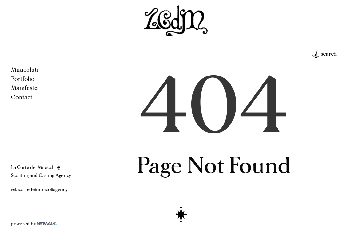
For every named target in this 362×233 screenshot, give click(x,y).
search (324, 54)
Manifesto (24, 88)
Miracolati (24, 70)
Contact (21, 97)
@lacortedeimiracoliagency (39, 189)
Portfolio (23, 79)
